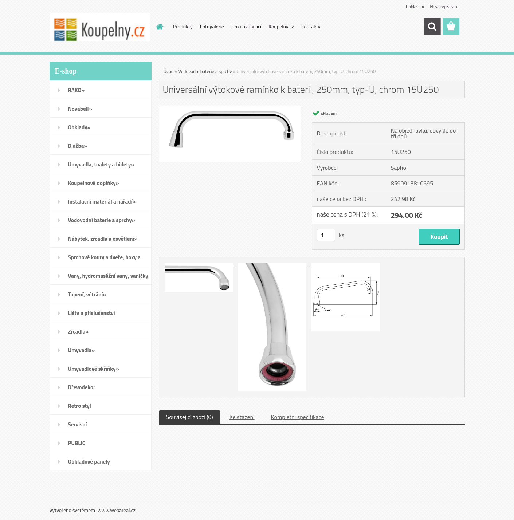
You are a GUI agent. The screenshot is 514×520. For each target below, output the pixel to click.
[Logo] (100, 27)
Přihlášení (415, 6)
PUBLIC (76, 443)
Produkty (183, 26)
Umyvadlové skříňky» (93, 369)
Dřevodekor (81, 387)
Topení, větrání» (87, 294)
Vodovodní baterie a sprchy (205, 71)
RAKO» (76, 90)
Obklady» (79, 127)
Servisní (77, 424)
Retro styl (79, 406)
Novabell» (80, 109)
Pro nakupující (246, 26)
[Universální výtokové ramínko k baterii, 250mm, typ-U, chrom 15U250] (230, 109)
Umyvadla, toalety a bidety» (101, 164)
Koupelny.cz (281, 26)
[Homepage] (159, 26)
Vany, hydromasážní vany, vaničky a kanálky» (108, 278)
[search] (432, 26)
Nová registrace (444, 6)
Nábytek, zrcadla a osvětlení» (103, 239)
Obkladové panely (89, 461)
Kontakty (311, 26)
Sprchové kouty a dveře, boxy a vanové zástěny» (104, 259)
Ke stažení (242, 417)
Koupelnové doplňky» (93, 183)
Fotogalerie (212, 26)
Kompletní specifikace (297, 417)
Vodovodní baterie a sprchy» (101, 220)
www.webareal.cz (117, 510)
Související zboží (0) (189, 417)
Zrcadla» (78, 331)
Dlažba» (77, 146)
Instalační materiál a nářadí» (102, 201)
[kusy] (326, 235)
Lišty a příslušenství (91, 313)
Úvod (169, 71)
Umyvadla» (81, 350)
